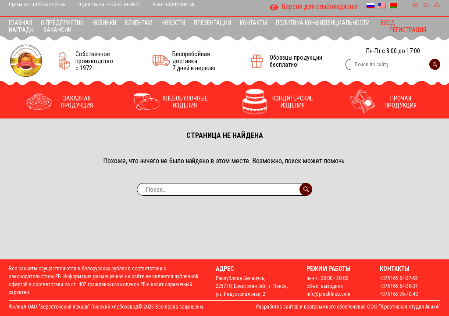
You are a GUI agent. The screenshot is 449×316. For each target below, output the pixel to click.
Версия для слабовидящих (314, 7)
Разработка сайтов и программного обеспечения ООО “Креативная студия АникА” (348, 307)
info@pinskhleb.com (328, 294)
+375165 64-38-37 (123, 4)
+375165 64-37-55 (48, 4)
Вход (388, 22)
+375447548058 (179, 4)
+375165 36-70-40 (399, 294)
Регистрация (407, 29)
